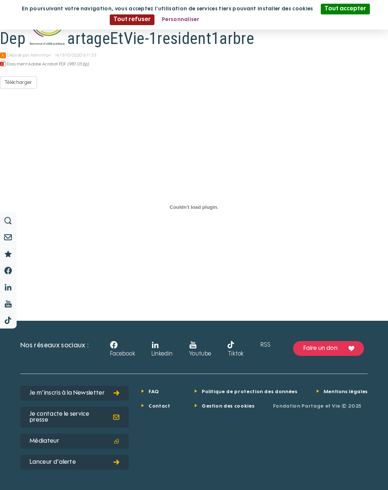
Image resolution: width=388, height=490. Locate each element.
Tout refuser (132, 20)
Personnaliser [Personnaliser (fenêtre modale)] (180, 19)
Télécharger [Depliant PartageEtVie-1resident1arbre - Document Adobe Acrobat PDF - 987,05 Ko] (18, 82)
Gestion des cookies (228, 406)
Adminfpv (40, 55)
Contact (159, 406)
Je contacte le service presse (74, 417)
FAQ (154, 391)
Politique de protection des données (249, 391)
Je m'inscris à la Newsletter (74, 393)
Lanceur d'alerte (74, 462)
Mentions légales (346, 391)
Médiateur (74, 441)
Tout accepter (345, 9)
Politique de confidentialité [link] (242, 19)
